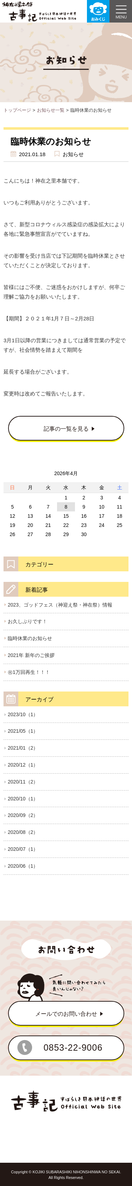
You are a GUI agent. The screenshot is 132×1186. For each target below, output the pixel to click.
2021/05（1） (23, 731)
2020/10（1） (23, 798)
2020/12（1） (23, 765)
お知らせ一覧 (50, 110)
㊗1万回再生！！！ (29, 672)
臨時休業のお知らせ (30, 638)
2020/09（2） (23, 815)
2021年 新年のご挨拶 (31, 655)
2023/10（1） (23, 714)
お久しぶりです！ (27, 621)
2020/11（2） (23, 782)
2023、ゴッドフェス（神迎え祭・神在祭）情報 (60, 605)
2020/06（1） (23, 866)
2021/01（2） (23, 748)
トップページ (17, 110)
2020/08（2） (23, 832)
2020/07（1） (23, 849)
